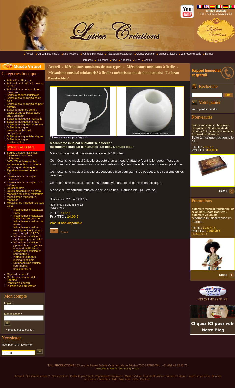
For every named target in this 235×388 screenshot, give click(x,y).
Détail (223, 191)
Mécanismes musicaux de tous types (93, 67)
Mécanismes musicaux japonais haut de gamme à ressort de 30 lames (28, 245)
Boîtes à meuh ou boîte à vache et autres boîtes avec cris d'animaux (23, 112)
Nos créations (70, 53)
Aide (114, 60)
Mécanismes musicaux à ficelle (151, 67)
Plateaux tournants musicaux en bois (24, 258)
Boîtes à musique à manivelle (24, 118)
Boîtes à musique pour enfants (25, 124)
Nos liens (126, 60)
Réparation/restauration (120, 53)
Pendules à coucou (18, 282)
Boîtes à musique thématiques (25, 136)
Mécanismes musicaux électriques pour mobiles (27, 238)
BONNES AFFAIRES (20, 147)
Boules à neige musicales (22, 152)
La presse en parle (191, 53)
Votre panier (210, 102)
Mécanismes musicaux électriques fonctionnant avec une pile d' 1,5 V (27, 230)
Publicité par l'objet (92, 53)
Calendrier (102, 60)
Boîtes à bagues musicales (23, 94)
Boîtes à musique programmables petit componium (19, 130)
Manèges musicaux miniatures (25, 193)
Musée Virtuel (27, 66)
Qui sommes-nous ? (48, 53)
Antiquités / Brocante (19, 80)
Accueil (29, 53)
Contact (148, 60)
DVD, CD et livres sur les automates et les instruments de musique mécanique (24, 164)
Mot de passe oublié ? (21, 329)
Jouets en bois (15, 187)
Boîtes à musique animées (23, 121)
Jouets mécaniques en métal (24, 190)
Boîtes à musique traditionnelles (17, 141)
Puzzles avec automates (21, 285)
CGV (137, 60)
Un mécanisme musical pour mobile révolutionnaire (27, 265)
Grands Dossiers (145, 53)
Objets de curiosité (18, 274)
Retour (59, 232)
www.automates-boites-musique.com (118, 368)
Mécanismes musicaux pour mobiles (27, 252)
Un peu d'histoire (167, 53)
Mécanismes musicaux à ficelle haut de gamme (28, 217)
